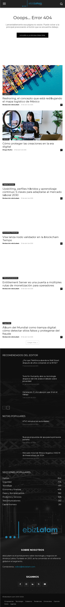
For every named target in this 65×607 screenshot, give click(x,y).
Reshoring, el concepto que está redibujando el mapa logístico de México (32, 100)
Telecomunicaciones (10, 278)
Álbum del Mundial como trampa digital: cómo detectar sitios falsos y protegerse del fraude (31, 330)
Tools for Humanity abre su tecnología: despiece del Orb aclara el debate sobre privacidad (40, 378)
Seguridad (6, 323)
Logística (6, 94)
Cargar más (32, 342)
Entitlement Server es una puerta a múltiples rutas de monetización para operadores (32, 284)
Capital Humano (8, 184)
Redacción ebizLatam (11, 105)
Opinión (6, 139)
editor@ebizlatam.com (25, 567)
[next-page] (8, 407)
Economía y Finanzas (10, 232)
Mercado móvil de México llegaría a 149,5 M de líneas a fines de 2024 (41, 454)
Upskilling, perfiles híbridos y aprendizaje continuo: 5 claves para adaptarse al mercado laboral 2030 (32, 192)
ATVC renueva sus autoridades (36, 421)
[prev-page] (4, 407)
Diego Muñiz (7, 150)
